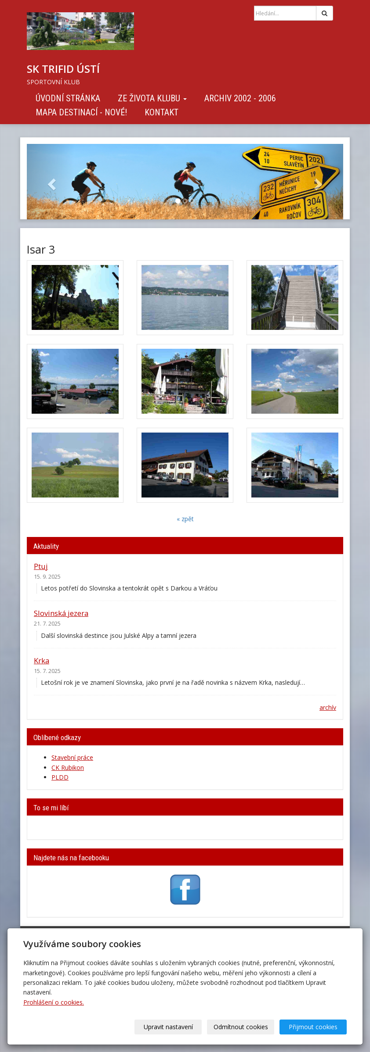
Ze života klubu (152, 98)
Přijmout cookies (313, 1027)
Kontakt (161, 112)
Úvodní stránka (68, 98)
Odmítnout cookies (241, 1027)
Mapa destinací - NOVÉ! (81, 112)
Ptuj (41, 566)
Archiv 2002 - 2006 (240, 98)
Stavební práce (72, 757)
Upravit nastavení (168, 1027)
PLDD (60, 777)
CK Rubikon (67, 767)
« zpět (185, 519)
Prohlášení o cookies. (53, 1002)
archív (327, 707)
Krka (41, 660)
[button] (50, 181)
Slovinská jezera (61, 613)
